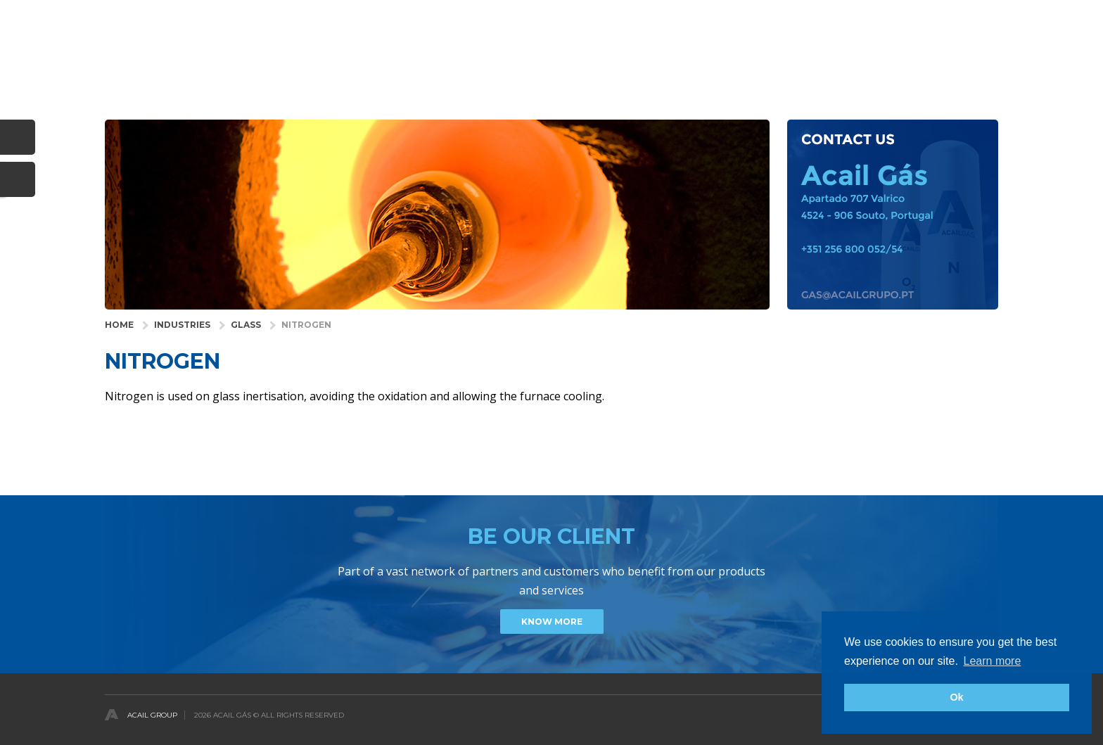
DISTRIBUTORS (844, 59)
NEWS (913, 59)
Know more (551, 621)
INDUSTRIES (518, 59)
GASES (639, 59)
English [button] (982, 16)
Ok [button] (956, 697)
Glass (246, 324)
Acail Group (152, 715)
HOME (119, 324)
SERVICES (699, 59)
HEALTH (584, 59)
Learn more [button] (992, 661)
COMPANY (766, 59)
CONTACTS (974, 59)
